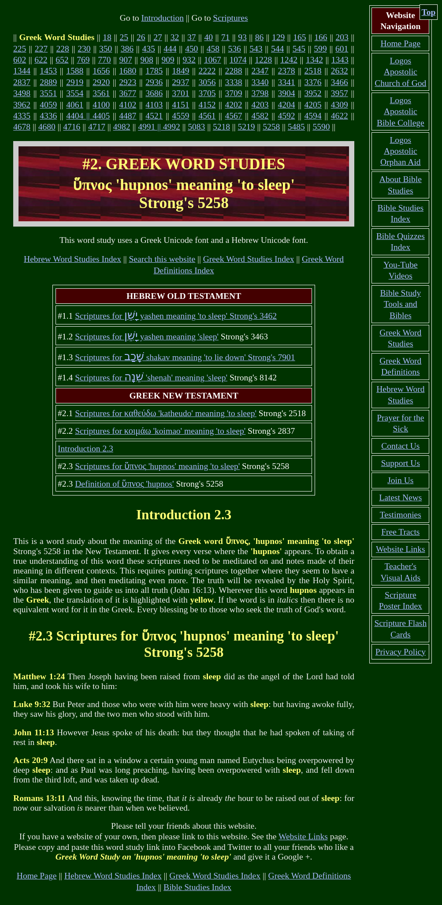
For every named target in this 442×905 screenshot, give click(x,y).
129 (278, 37)
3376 (313, 82)
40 (208, 37)
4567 (233, 115)
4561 (206, 115)
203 (342, 37)
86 (259, 37)
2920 (101, 82)
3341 (286, 82)
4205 (313, 104)
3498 (21, 93)
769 (83, 59)
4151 (180, 104)
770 (104, 59)
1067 (212, 59)
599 (320, 48)
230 (84, 48)
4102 (127, 104)
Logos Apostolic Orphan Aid (400, 151)
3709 (233, 93)
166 (320, 37)
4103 (154, 104)
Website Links (303, 836)
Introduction (162, 17)
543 (255, 48)
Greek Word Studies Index (248, 259)
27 (157, 37)
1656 (101, 70)
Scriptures (230, 17)
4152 (206, 104)
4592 (286, 115)
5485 (296, 126)
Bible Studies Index (197, 887)
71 (225, 37)
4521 (154, 115)
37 (191, 37)
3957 (339, 93)
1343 (340, 59)
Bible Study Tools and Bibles (400, 304)
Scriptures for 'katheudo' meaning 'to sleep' (165, 413)
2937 (180, 82)
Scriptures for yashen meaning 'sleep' (147, 336)
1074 (237, 59)
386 (127, 48)
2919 (74, 82)
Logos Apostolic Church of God (400, 72)
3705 (206, 93)
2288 (233, 70)
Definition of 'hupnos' (124, 483)
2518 (313, 70)
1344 (21, 70)
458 (213, 48)
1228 (263, 59)
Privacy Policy (400, 651)
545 (299, 48)
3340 (260, 82)
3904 (286, 93)
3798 (260, 93)
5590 (321, 126)
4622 (339, 115)
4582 (260, 115)
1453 (48, 70)
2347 (260, 70)
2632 (339, 70)
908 (146, 59)
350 (105, 48)
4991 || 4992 (159, 126)
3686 (154, 93)
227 (41, 48)
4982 (121, 126)
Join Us (400, 480)
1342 (314, 59)
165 (299, 37)
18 (107, 37)
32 (175, 37)
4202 (233, 104)
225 (19, 48)
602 (19, 59)
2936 (154, 82)
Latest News (400, 497)
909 (168, 59)
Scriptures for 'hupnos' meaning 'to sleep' (157, 466)
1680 (127, 70)
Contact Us (400, 446)
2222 (206, 70)
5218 (221, 126)
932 (189, 59)
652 (62, 59)
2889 (48, 82)
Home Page (37, 875)
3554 (74, 93)
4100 (101, 104)
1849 (180, 70)
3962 (21, 104)
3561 (101, 93)
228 (62, 48)
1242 (288, 59)
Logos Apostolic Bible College (400, 111)
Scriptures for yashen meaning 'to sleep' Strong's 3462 (176, 315)
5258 (271, 126)
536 (234, 48)
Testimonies (400, 514)
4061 (74, 104)
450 (191, 48)
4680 (47, 126)
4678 (21, 126)
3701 (180, 93)
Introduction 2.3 (85, 448)
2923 (127, 82)
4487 (127, 115)
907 (125, 59)
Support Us (400, 463)
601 (341, 48)
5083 (196, 126)
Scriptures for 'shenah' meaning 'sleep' (151, 377)
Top (429, 12)
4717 (96, 126)
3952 (313, 93)
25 (124, 37)
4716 (71, 126)
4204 (286, 104)
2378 (286, 70)
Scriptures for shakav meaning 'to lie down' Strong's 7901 (185, 357)
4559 (180, 115)
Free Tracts (400, 531)
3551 (48, 93)
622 (40, 59)
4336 (48, 115)
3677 (127, 93)
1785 (154, 70)
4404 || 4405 (88, 115)
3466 (339, 82)
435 (148, 48)
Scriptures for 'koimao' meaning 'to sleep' (160, 431)
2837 (21, 82)
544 (277, 48)
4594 (313, 115)
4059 (48, 104)
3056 (206, 82)
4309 (339, 104)
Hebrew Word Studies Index (72, 259)
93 (242, 37)
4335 (21, 115)
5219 (246, 126)
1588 (74, 70)
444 (169, 48)
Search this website (162, 259)
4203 (260, 104)
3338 (233, 82)
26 (141, 37)
